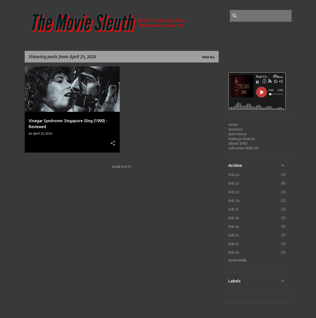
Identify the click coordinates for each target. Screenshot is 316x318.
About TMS (238, 143)
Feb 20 (233, 201)
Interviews (237, 134)
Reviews (235, 129)
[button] (113, 143)
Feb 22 (233, 192)
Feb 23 (233, 183)
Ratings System (241, 139)
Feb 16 (233, 218)
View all (208, 57)
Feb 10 (233, 252)
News (233, 124)
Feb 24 (233, 175)
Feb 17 (233, 209)
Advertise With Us (243, 148)
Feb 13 (233, 235)
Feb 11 (233, 244)
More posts (121, 166)
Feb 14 (233, 226)
